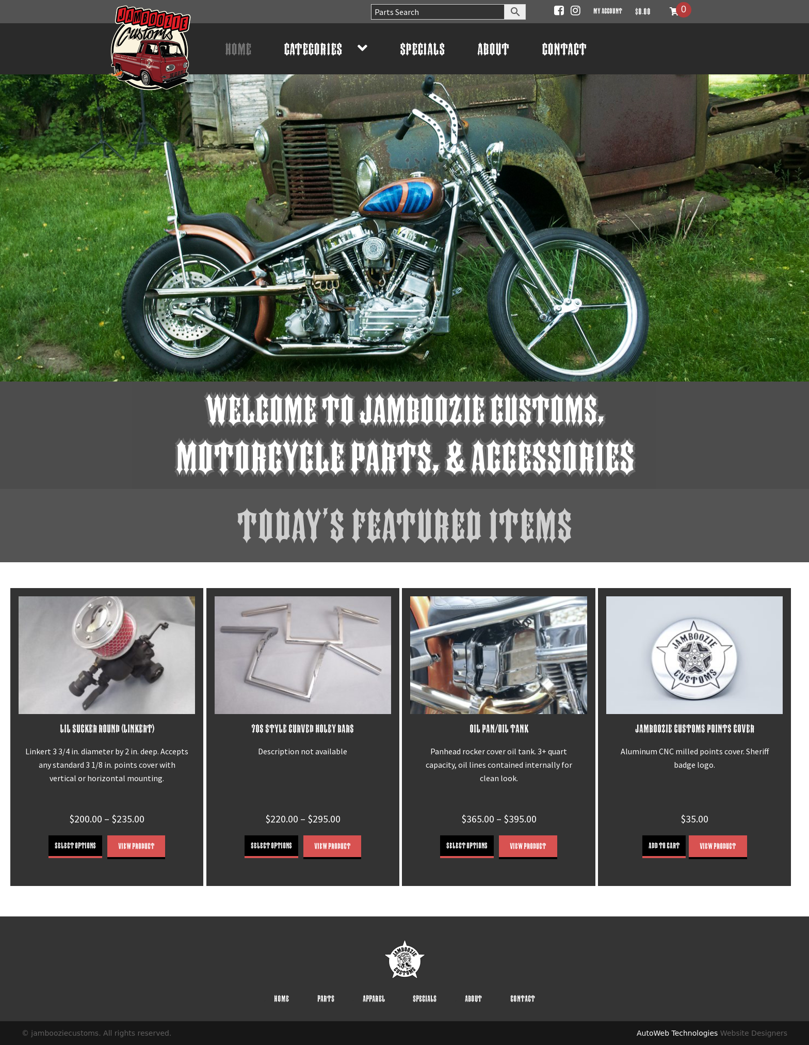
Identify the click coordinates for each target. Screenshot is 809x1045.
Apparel (374, 998)
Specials (422, 48)
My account (607, 10)
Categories (313, 48)
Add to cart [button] (664, 845)
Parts (325, 998)
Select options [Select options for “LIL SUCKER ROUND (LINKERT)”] (75, 845)
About (493, 48)
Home (238, 48)
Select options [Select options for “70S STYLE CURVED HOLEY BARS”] (271, 845)
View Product (136, 846)
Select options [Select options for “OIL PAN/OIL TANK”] (467, 845)
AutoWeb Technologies (677, 1033)
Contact (564, 48)
